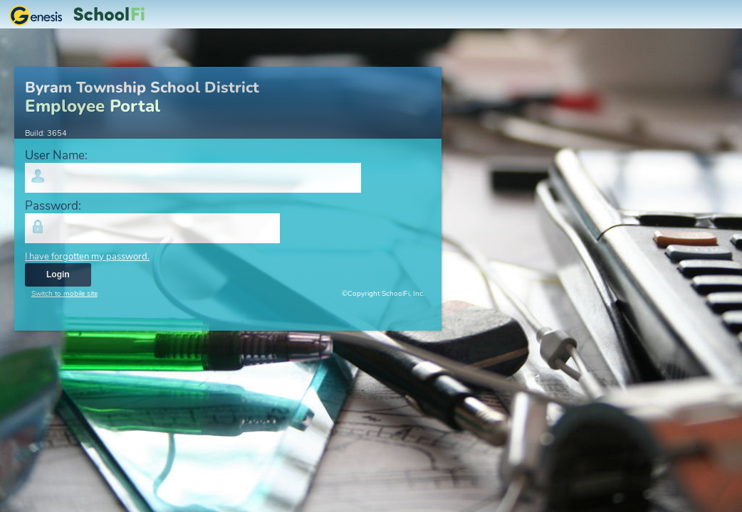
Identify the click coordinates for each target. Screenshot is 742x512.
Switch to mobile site (64, 294)
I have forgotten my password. (87, 256)
